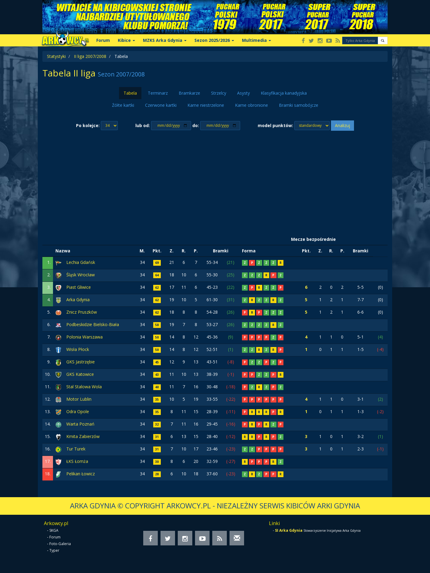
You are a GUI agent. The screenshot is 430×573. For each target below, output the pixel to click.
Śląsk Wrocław (80, 275)
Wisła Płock (77, 349)
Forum (103, 40)
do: (195, 125)
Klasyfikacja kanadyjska (284, 93)
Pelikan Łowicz (80, 474)
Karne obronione (251, 105)
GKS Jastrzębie (80, 362)
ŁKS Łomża (77, 461)
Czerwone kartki (161, 105)
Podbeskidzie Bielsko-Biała (92, 324)
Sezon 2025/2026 (214, 40)
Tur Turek (75, 449)
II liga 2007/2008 (90, 56)
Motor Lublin (78, 399)
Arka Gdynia (78, 299)
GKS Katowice (80, 374)
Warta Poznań (80, 424)
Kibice (126, 40)
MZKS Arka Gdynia (165, 40)
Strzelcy (218, 93)
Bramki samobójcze (298, 105)
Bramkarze (189, 93)
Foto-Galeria (60, 543)
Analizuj (342, 125)
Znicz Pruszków (81, 312)
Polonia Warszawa (84, 337)
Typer (54, 550)
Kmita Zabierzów (83, 436)
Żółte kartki (123, 105)
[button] (383, 40)
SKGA (53, 530)
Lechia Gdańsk (80, 262)
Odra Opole (77, 411)
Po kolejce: (88, 125)
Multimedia (256, 40)
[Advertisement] (215, 182)
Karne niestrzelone (205, 105)
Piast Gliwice (78, 287)
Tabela (130, 93)
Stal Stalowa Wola (84, 386)
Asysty (243, 93)
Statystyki (56, 56)
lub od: (142, 125)
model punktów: (275, 125)
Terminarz (158, 93)
